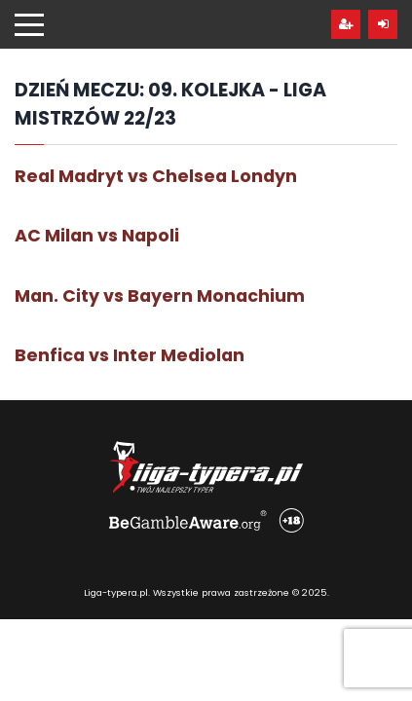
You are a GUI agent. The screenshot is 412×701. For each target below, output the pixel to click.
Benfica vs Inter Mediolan (129, 355)
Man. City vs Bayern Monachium (160, 296)
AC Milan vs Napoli (97, 235)
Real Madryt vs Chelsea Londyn (156, 176)
